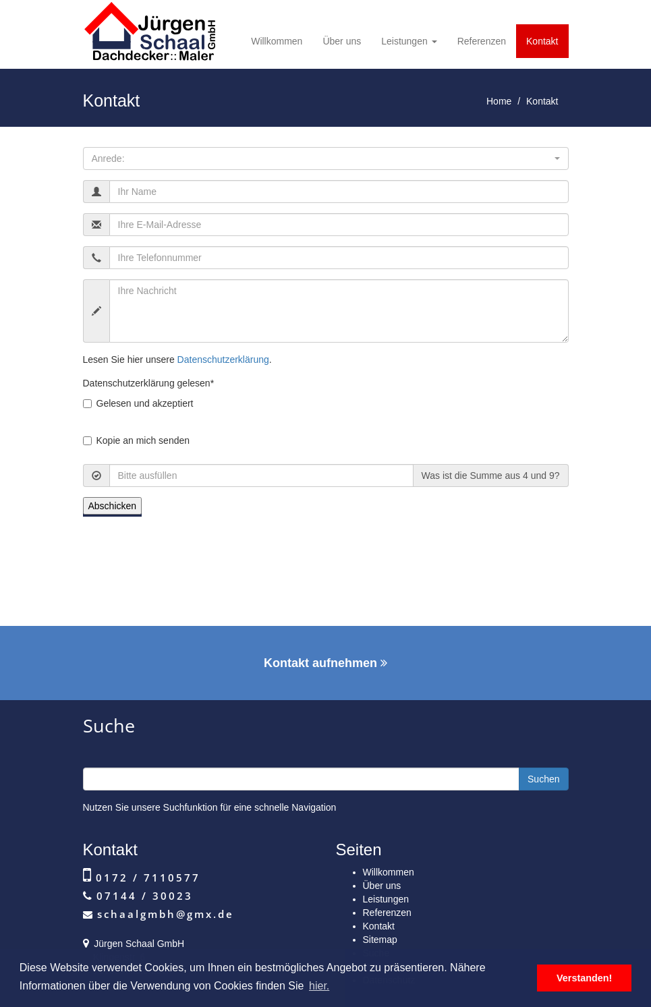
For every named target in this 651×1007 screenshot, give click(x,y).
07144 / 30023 (142, 895)
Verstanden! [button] (584, 978)
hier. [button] (319, 985)
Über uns (341, 41)
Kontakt (542, 41)
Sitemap (380, 939)
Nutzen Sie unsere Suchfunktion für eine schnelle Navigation (210, 807)
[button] (326, 158)
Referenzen (481, 41)
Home (498, 101)
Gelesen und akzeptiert (138, 403)
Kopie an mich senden (136, 440)
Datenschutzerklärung (223, 359)
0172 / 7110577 (145, 877)
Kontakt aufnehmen (325, 663)
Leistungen (408, 41)
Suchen (543, 779)
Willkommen (276, 41)
